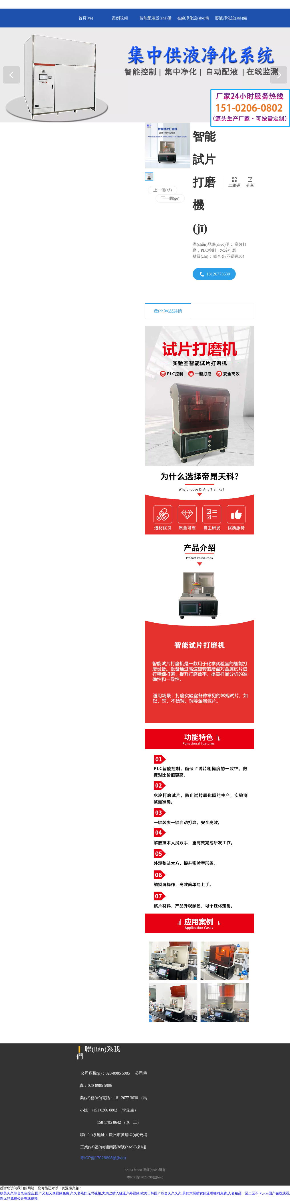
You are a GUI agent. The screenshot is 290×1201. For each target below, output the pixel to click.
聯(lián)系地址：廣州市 (100, 1135)
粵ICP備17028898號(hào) (103, 1158)
